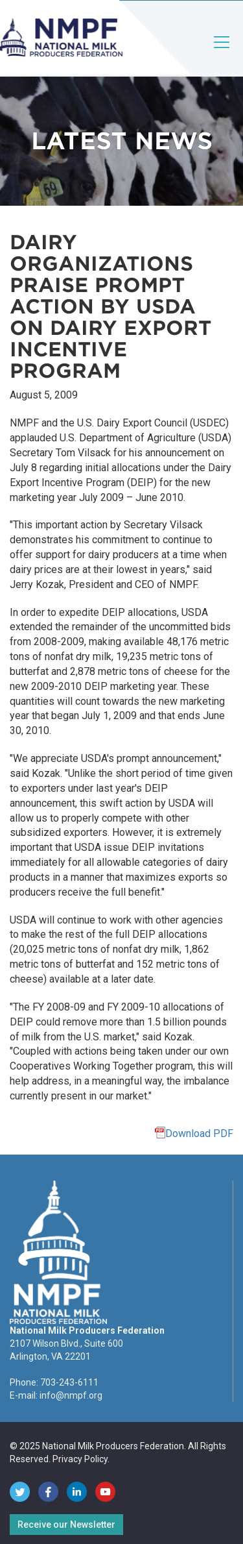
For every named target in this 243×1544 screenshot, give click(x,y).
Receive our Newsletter (66, 1524)
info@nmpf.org (71, 1395)
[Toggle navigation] (222, 53)
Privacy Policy (80, 1459)
